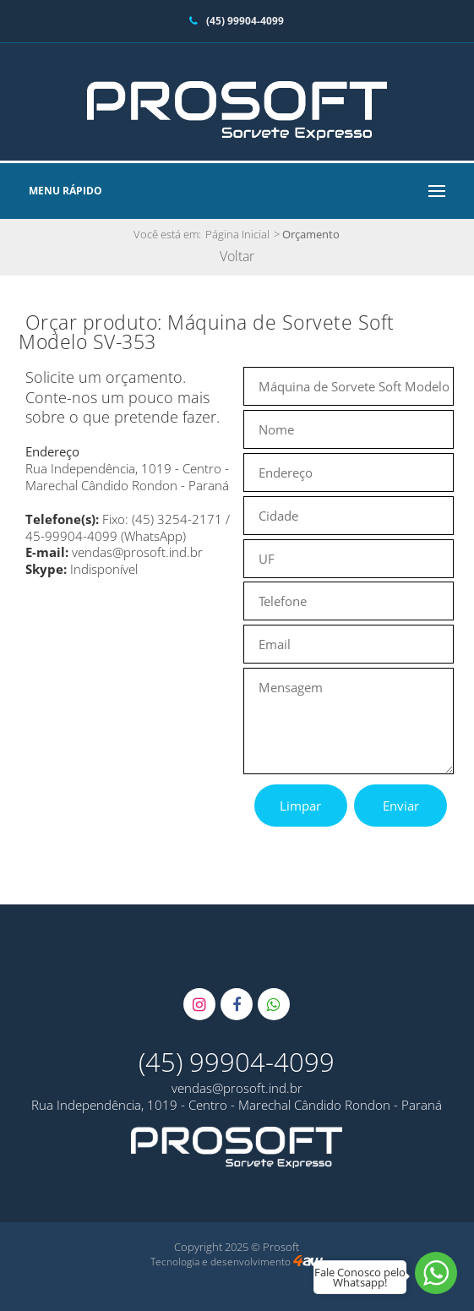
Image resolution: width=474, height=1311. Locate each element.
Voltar (237, 256)
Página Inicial (237, 234)
